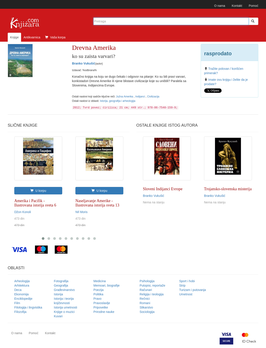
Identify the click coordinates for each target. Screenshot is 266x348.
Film (17, 303)
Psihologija (147, 281)
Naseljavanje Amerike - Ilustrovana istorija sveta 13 (97, 203)
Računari (146, 290)
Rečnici (145, 298)
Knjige (14, 37)
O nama (219, 5)
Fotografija (61, 281)
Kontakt (237, 5)
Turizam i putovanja (192, 290)
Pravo (97, 298)
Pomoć (253, 5)
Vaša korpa (55, 37)
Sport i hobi (187, 281)
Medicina (99, 281)
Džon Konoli (22, 212)
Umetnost (185, 294)
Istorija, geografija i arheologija (117, 100)
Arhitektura (21, 285)
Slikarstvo (146, 307)
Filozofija (20, 312)
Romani (145, 303)
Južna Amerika (125, 96)
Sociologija (147, 312)
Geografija (61, 285)
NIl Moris (81, 212)
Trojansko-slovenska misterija (228, 189)
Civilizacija (153, 96)
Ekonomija (21, 294)
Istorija (58, 294)
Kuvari (58, 316)
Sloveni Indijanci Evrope (162, 189)
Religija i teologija (152, 294)
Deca (18, 290)
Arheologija (22, 281)
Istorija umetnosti (65, 307)
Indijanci (140, 96)
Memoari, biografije (106, 285)
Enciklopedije (23, 298)
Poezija (98, 290)
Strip (182, 285)
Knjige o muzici (64, 312)
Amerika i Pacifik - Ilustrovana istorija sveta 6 (35, 203)
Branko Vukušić (83, 63)
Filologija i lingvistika (28, 307)
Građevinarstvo (64, 290)
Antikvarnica (32, 37)
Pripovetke (100, 307)
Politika (98, 294)
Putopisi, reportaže (152, 285)
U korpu (38, 190)
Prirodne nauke (103, 312)
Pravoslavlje (101, 303)
